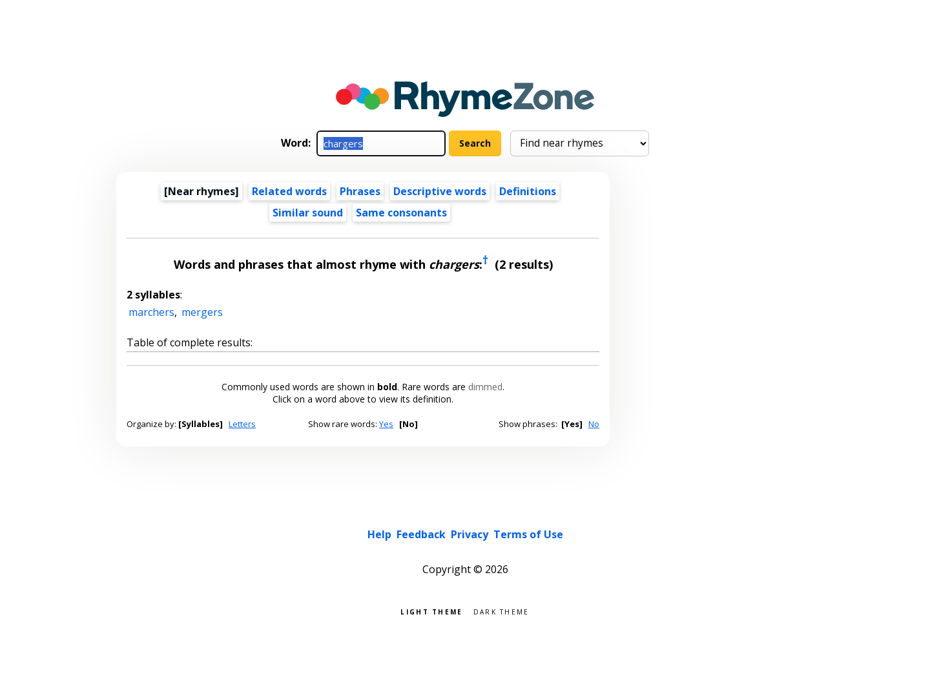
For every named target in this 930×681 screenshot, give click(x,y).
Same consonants (401, 212)
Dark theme (501, 611)
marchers (151, 312)
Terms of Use (528, 534)
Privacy (469, 534)
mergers (202, 312)
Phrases (360, 191)
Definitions (527, 191)
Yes (386, 424)
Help (379, 534)
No (593, 424)
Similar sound (308, 212)
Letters (242, 424)
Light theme (431, 611)
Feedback (421, 534)
